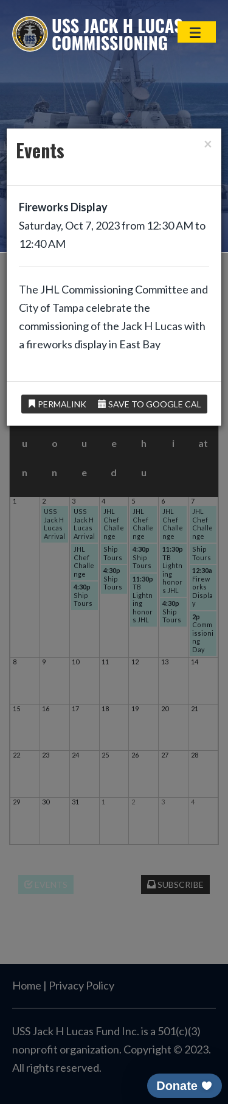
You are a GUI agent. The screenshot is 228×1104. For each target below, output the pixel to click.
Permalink (56, 404)
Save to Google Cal (149, 404)
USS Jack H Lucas (97, 33)
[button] (184, 1086)
